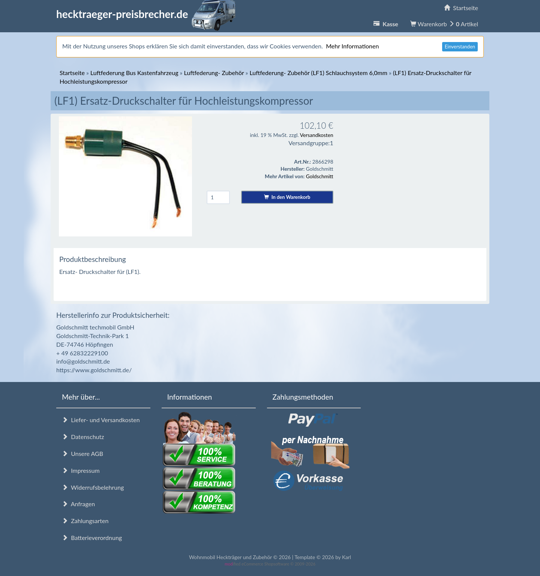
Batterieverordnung (92, 537)
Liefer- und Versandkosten (101, 419)
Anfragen (78, 503)
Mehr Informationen (352, 46)
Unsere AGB (82, 453)
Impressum (81, 470)
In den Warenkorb (287, 197)
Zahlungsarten (85, 520)
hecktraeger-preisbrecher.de (148, 14)
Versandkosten (316, 135)
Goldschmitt (319, 176)
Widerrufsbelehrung (93, 487)
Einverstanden (460, 47)
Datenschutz (83, 436)
